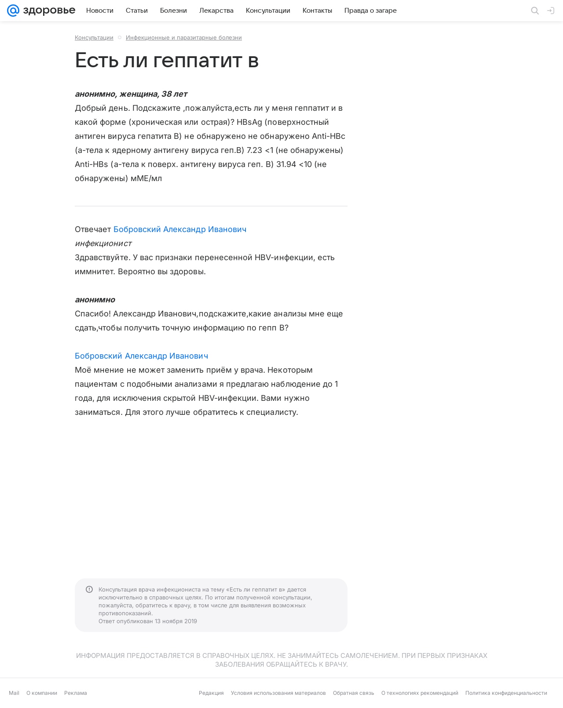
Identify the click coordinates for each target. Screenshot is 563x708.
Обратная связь (353, 693)
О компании (41, 693)
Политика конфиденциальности (506, 693)
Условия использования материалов (278, 693)
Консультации (94, 37)
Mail (14, 693)
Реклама (75, 693)
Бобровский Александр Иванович (180, 229)
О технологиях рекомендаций (419, 693)
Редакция (211, 693)
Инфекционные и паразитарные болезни (184, 37)
